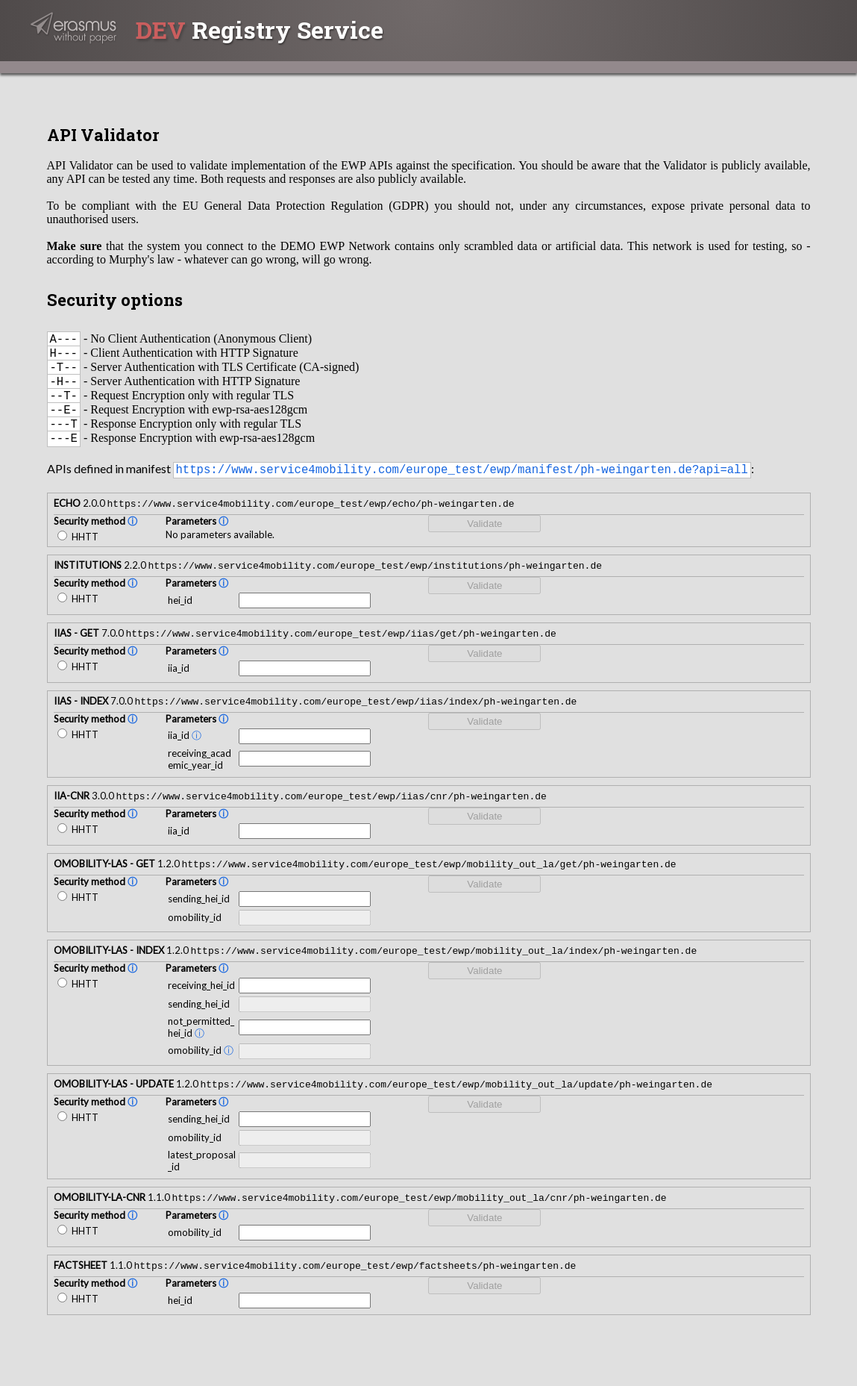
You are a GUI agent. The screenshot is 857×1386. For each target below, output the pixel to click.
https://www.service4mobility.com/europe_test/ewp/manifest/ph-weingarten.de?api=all (462, 487)
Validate (484, 543)
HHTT (77, 556)
